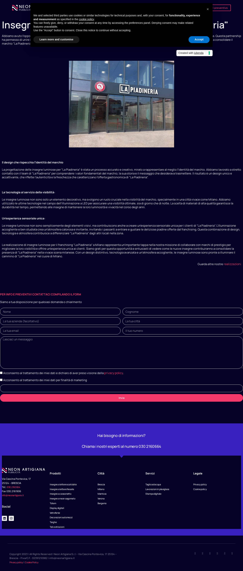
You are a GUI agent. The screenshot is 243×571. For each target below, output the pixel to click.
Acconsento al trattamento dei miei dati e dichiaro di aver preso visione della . (63, 370)
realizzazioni (232, 264)
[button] (208, 9)
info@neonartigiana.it (14, 492)
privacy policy (113, 370)
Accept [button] (199, 39)
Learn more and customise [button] (56, 39)
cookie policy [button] (86, 19)
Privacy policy (17, 562)
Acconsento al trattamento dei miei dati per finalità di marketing (45, 377)
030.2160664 (14, 484)
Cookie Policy (35, 562)
